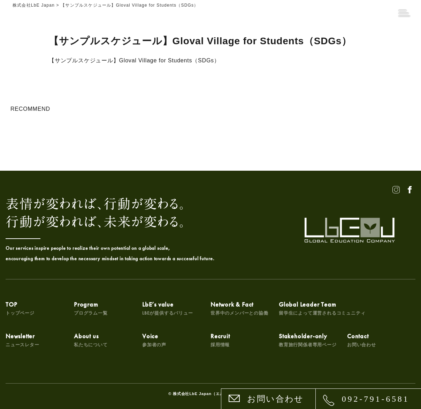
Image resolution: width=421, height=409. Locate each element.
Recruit (220, 340)
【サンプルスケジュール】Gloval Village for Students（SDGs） (134, 60)
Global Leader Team (322, 308)
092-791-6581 (375, 398)
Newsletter (22, 340)
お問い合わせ (275, 398)
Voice (154, 340)
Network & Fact (239, 308)
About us (91, 340)
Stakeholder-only (308, 340)
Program (91, 308)
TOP (20, 308)
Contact (361, 340)
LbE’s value (167, 308)
